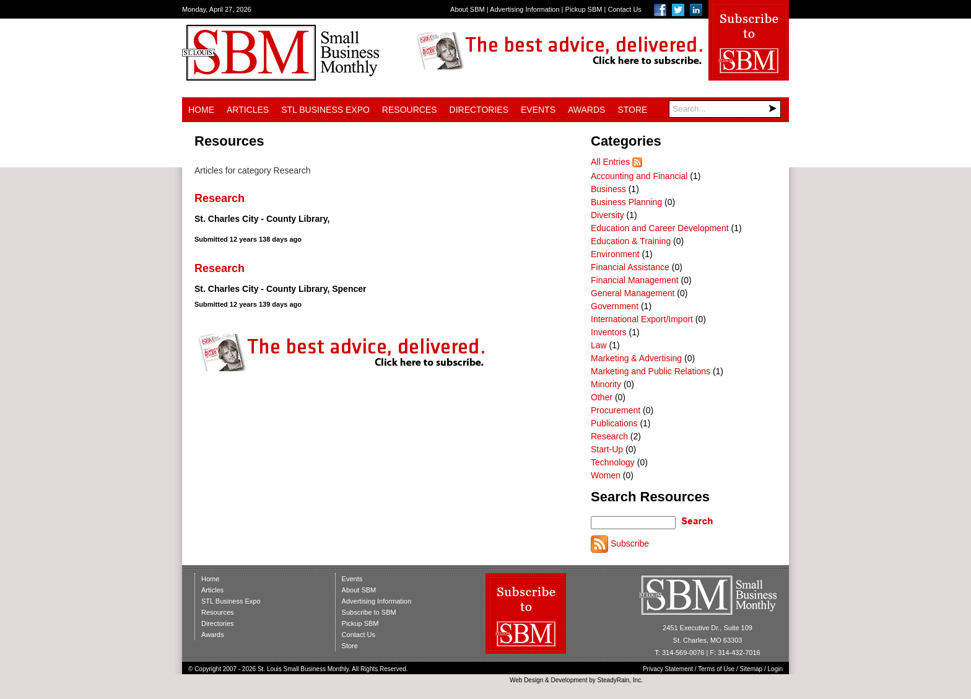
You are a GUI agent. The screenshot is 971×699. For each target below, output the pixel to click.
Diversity (607, 215)
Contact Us (624, 9)
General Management (632, 293)
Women (605, 475)
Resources (409, 110)
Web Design (526, 680)
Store (632, 110)
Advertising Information (525, 9)
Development (569, 680)
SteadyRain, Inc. (620, 680)
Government (614, 306)
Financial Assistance (630, 267)
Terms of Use (716, 669)
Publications (614, 423)
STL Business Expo (325, 110)
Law (599, 345)
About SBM (467, 9)
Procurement (615, 410)
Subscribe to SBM (369, 612)
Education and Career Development (660, 228)
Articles (248, 110)
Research (219, 198)
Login (775, 669)
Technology (613, 462)
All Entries (610, 162)
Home (201, 110)
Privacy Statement (668, 669)
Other (601, 397)
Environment (615, 254)
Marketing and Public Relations (650, 371)
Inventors (609, 332)
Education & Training (631, 241)
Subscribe (630, 543)
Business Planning (626, 202)
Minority (606, 384)
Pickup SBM (584, 9)
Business (608, 189)
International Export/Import (642, 319)
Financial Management (635, 280)
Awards (586, 110)
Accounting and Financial (639, 176)
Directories (479, 110)
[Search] (725, 109)
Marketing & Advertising (636, 358)
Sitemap (751, 669)
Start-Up (607, 449)
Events (538, 110)
